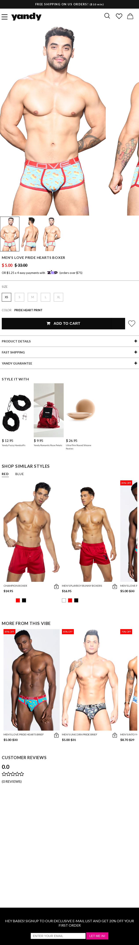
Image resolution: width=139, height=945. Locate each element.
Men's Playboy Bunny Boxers (82, 585)
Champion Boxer (15, 585)
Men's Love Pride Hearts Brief (24, 734)
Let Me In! (97, 936)
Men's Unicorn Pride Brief (79, 734)
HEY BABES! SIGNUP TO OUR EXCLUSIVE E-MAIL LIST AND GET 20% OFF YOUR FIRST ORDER (69, 923)
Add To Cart (63, 323)
